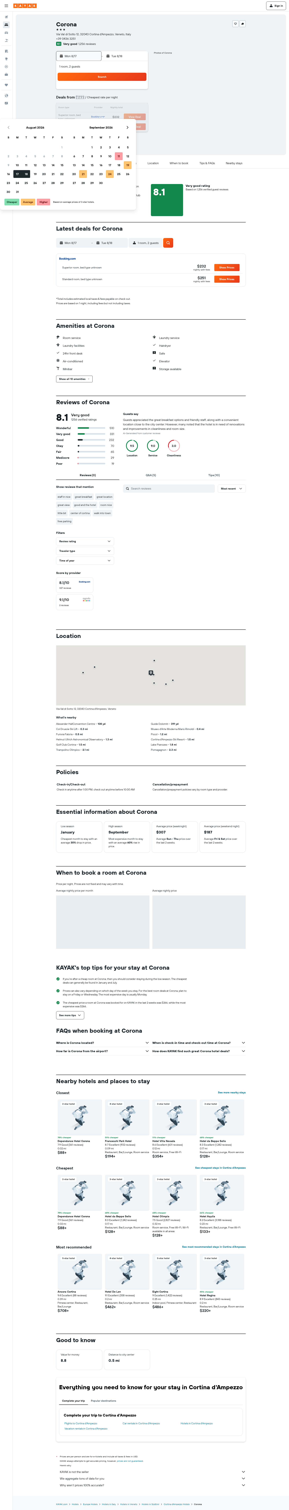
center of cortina (80, 513)
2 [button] (85, 99)
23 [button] (84, 126)
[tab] (87, 475)
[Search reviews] (172, 488)
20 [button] (120, 117)
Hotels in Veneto (128, 1504)
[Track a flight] (6, 66)
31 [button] (93, 135)
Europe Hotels (90, 1504)
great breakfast (83, 496)
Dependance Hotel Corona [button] (74, 1141)
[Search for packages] (6, 40)
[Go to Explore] (6, 59)
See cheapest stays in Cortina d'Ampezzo (220, 1167)
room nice (106, 505)
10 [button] (93, 108)
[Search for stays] (6, 25)
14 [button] (129, 108)
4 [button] (103, 99)
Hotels (75, 1504)
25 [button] (102, 126)
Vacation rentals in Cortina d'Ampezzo (85, 1428)
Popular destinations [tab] (103, 1400)
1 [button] (138, 90)
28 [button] (129, 126)
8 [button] (138, 99)
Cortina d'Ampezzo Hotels (177, 1504)
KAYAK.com (61, 1504)
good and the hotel (85, 505)
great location (104, 496)
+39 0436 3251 (65, 38)
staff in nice (64, 496)
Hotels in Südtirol (150, 1504)
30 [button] (85, 135)
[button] (6, 6)
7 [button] (129, 99)
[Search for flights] (6, 17)
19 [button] (111, 117)
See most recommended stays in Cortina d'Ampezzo (214, 1246)
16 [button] (84, 117)
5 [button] (111, 99)
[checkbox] (74, 585)
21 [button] (129, 117)
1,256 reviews (87, 44)
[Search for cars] (6, 32)
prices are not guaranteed (130, 1461)
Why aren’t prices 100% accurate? (153, 1485)
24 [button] (93, 126)
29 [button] (138, 126)
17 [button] (93, 117)
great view (64, 505)
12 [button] (111, 108)
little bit (62, 513)
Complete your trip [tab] (73, 1400)
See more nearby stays (232, 1092)
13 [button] (120, 108)
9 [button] (85, 108)
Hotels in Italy (109, 1504)
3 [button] (94, 99)
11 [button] (102, 108)
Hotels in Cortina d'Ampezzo (197, 1423)
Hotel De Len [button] (113, 1291)
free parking (64, 521)
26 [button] (111, 126)
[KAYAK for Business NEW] (6, 74)
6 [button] (120, 99)
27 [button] (120, 126)
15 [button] (138, 108)
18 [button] (102, 117)
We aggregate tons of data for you (153, 1478)
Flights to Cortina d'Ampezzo (80, 1423)
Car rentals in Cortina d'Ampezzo (141, 1423)
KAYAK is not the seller (153, 1472)
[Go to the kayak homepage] (25, 6)
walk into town (102, 513)
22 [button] (138, 117)
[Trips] (6, 85)
